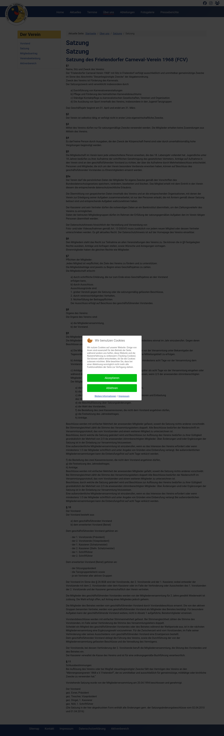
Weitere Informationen (105, 396)
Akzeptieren (112, 378)
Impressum (124, 396)
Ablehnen (112, 388)
